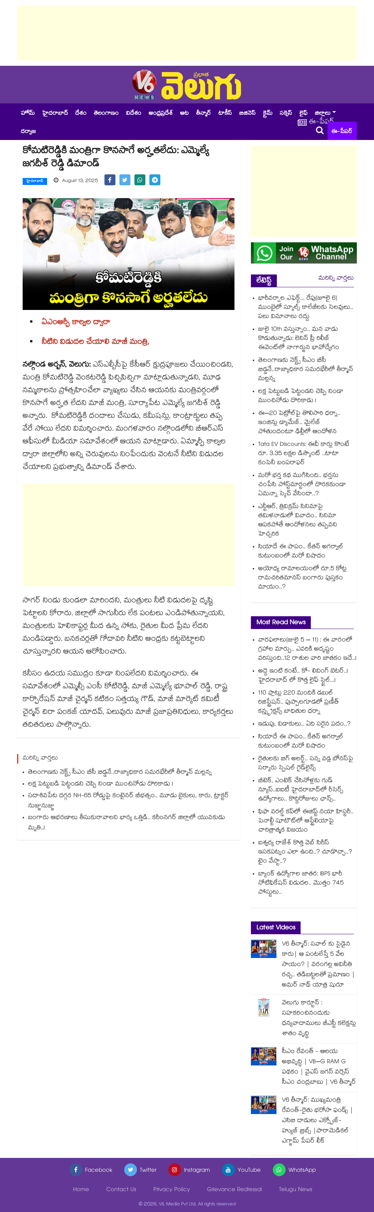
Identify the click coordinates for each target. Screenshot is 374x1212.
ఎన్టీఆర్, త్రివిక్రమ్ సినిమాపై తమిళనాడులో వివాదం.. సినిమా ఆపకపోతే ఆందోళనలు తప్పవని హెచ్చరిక (297, 521)
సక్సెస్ (286, 114)
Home (81, 1190)
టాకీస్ (225, 114)
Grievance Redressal (234, 1190)
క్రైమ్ (267, 114)
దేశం (81, 114)
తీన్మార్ (203, 114)
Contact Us (121, 1190)
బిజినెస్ (247, 114)
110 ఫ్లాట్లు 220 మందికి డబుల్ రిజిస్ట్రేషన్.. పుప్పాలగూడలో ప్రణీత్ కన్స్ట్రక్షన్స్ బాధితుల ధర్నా (298, 702)
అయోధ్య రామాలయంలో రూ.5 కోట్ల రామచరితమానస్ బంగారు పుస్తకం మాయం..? (302, 578)
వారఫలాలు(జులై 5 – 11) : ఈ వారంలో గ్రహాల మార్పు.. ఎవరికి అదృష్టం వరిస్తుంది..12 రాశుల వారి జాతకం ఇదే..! (307, 649)
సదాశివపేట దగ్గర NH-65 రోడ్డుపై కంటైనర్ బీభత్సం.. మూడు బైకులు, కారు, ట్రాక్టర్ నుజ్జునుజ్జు (128, 801)
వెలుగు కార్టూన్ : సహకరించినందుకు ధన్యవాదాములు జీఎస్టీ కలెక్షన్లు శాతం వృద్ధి (319, 1018)
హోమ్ (28, 114)
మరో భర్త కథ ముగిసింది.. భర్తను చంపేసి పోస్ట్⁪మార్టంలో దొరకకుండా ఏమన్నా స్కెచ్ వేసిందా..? (302, 485)
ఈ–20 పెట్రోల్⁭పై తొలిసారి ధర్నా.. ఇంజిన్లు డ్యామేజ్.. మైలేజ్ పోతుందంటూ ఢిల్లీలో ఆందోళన (299, 423)
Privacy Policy (171, 1190)
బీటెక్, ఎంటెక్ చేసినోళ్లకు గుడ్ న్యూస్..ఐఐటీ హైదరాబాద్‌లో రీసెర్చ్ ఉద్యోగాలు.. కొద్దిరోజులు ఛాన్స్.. (300, 790)
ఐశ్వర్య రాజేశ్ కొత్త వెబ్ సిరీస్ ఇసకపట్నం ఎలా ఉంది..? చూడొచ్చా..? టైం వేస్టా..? (305, 852)
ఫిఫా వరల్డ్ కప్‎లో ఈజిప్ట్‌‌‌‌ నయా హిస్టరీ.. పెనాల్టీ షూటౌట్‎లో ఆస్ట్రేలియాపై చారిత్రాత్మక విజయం (306, 821)
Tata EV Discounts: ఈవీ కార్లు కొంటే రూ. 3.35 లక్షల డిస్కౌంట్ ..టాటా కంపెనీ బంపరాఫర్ (303, 454)
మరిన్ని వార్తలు (336, 278)
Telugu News (295, 1190)
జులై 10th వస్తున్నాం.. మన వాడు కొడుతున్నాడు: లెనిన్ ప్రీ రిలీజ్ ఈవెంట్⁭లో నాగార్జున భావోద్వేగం (298, 339)
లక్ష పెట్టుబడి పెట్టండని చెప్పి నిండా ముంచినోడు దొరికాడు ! (100, 784)
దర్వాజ (28, 132)
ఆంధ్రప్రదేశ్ (161, 114)
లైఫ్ (303, 114)
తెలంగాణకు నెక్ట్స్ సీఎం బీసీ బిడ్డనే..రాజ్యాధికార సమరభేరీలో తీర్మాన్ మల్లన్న (120, 773)
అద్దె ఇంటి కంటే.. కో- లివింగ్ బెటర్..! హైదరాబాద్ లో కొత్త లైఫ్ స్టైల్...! (303, 676)
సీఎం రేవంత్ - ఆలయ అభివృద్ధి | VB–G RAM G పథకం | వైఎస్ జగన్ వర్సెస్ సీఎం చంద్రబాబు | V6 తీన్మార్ (319, 1067)
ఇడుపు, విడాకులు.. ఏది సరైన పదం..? (304, 724)
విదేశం (133, 114)
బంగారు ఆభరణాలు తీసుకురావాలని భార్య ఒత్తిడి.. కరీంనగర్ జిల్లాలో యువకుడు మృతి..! (126, 823)
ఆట (184, 114)
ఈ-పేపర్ (341, 132)
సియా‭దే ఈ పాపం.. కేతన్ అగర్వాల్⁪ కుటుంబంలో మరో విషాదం (300, 552)
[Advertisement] (187, 32)
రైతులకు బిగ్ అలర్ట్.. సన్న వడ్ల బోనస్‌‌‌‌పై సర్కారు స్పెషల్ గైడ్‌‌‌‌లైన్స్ (305, 764)
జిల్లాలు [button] (323, 114)
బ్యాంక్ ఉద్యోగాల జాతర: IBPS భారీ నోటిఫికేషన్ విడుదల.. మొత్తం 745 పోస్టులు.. (301, 883)
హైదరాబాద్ (55, 114)
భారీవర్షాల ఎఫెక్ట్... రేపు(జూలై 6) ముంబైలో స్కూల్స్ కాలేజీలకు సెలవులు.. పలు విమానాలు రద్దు (305, 307)
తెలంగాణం (106, 114)
